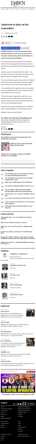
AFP (2, 33)
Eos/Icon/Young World (6, 434)
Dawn (19, 421)
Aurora (20, 429)
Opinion (5, 250)
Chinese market (5, 322)
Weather (3, 425)
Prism (19, 423)
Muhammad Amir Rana (15, 256)
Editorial (5, 306)
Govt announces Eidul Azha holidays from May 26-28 (19, 186)
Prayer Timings (4, 421)
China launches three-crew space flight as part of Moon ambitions (16, 217)
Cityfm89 (3, 436)
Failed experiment (6, 361)
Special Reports (22, 427)
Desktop (3, 427)
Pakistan (32, 9)
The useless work (15, 275)
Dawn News (20, 431)
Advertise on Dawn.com (23, 410)
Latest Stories (7, 214)
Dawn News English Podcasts (9, 371)
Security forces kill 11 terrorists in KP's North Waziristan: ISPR (16, 232)
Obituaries (20, 416)
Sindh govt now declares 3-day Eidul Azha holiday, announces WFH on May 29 (18, 243)
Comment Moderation (6, 418)
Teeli (2, 440)
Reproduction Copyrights (24, 408)
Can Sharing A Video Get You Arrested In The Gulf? (18, 394)
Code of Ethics (4, 410)
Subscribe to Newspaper (24, 406)
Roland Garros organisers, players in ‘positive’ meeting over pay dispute (16, 154)
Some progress (5, 311)
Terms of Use (4, 414)
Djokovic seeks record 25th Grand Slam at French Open (21, 144)
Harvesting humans (6, 331)
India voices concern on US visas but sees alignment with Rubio (16, 227)
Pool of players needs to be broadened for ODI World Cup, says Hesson (16, 138)
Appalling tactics (5, 352)
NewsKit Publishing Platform (23, 436)
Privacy (2, 416)
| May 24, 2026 (18, 6)
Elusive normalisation (16, 285)
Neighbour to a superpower (19, 254)
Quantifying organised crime (18, 265)
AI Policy (3, 412)
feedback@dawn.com (7, 124)
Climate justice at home (16, 294)
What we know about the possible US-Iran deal (14, 222)
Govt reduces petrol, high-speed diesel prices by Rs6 (20, 198)
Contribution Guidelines (6, 408)
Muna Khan (12, 278)
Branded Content (22, 412)
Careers (20, 414)
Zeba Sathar (13, 297)
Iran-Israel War (24, 9)
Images (19, 425)
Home (2, 9)
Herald (2, 438)
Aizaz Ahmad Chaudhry (15, 287)
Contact (3, 406)
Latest (6, 9)
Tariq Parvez (13, 268)
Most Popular (7, 170)
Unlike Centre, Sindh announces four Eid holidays (18, 182)
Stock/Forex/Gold (5, 423)
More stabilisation (6, 341)
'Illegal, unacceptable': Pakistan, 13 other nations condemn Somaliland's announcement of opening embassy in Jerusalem (18, 237)
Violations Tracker (14, 9)
